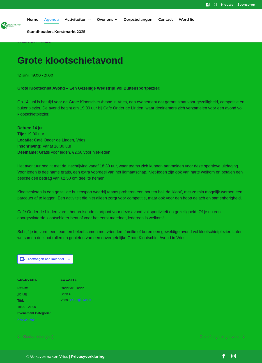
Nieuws (227, 5)
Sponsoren (246, 5)
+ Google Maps (80, 300)
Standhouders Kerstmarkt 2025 (56, 32)
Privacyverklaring (88, 356)
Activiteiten (76, 20)
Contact (165, 20)
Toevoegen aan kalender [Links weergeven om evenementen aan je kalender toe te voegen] (46, 259)
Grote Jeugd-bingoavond (220, 337)
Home (32, 20)
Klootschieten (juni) (37, 337)
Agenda (51, 20)
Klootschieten (26, 319)
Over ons (105, 20)
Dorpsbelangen (138, 20)
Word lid (187, 20)
